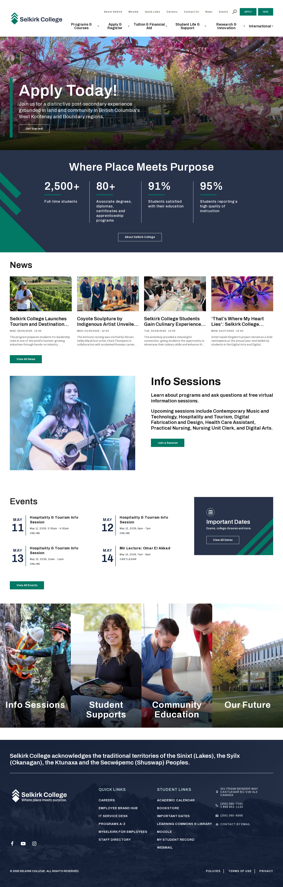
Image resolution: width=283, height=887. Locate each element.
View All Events (30, 595)
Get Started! (37, 127)
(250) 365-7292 (231, 803)
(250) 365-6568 (231, 815)
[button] (82, 26)
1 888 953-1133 (231, 806)
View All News (29, 365)
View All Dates (226, 550)
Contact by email (235, 824)
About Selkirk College (140, 239)
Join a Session (171, 453)
